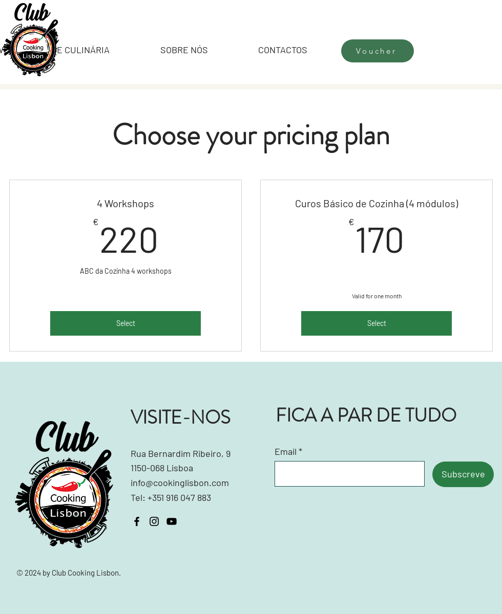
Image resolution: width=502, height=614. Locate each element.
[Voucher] (377, 50)
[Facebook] (137, 521)
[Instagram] (154, 521)
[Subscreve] (463, 474)
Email (286, 451)
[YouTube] (171, 521)
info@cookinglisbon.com (180, 482)
